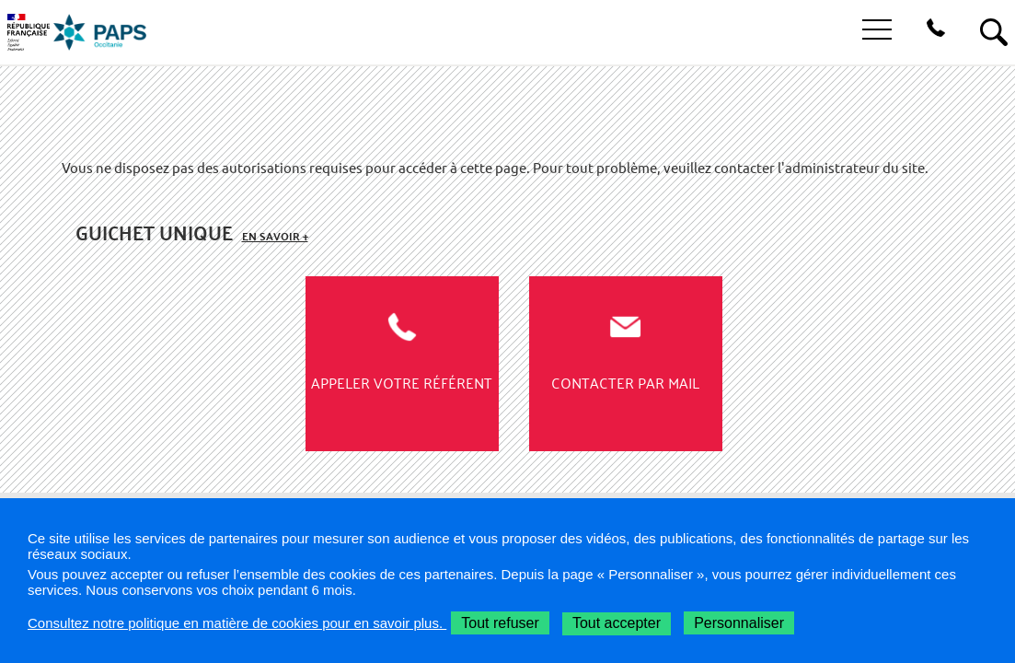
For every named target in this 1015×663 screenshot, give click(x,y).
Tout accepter (616, 623)
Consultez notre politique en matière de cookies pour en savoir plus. (237, 623)
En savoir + (275, 236)
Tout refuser (499, 623)
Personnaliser (739, 623)
